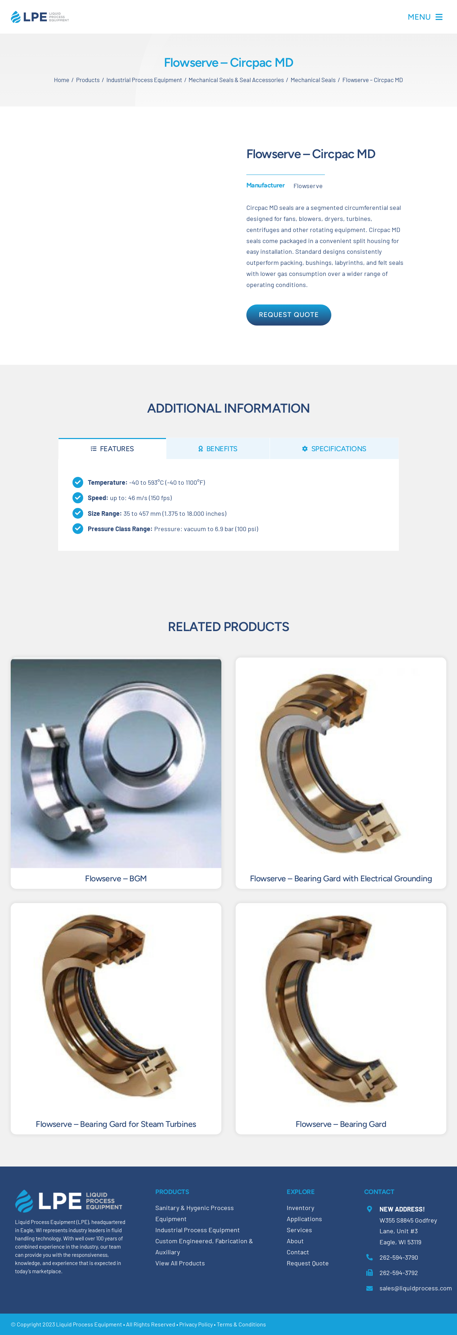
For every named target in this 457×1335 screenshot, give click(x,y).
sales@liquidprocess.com (416, 1288)
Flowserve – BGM (116, 878)
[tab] (112, 448)
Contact (298, 1252)
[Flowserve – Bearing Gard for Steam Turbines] (116, 908)
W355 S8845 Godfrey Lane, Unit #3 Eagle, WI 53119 (408, 1231)
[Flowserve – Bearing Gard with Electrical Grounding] (341, 663)
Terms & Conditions (241, 1324)
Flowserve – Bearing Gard (341, 1124)
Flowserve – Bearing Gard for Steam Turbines (116, 1124)
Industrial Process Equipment (197, 1230)
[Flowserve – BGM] (116, 663)
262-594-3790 (399, 1257)
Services (299, 1230)
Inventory (300, 1207)
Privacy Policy (196, 1324)
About (295, 1241)
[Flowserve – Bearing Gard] (341, 908)
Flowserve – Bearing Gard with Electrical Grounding (341, 878)
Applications (304, 1219)
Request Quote (308, 1263)
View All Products (180, 1263)
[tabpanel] (229, 505)
